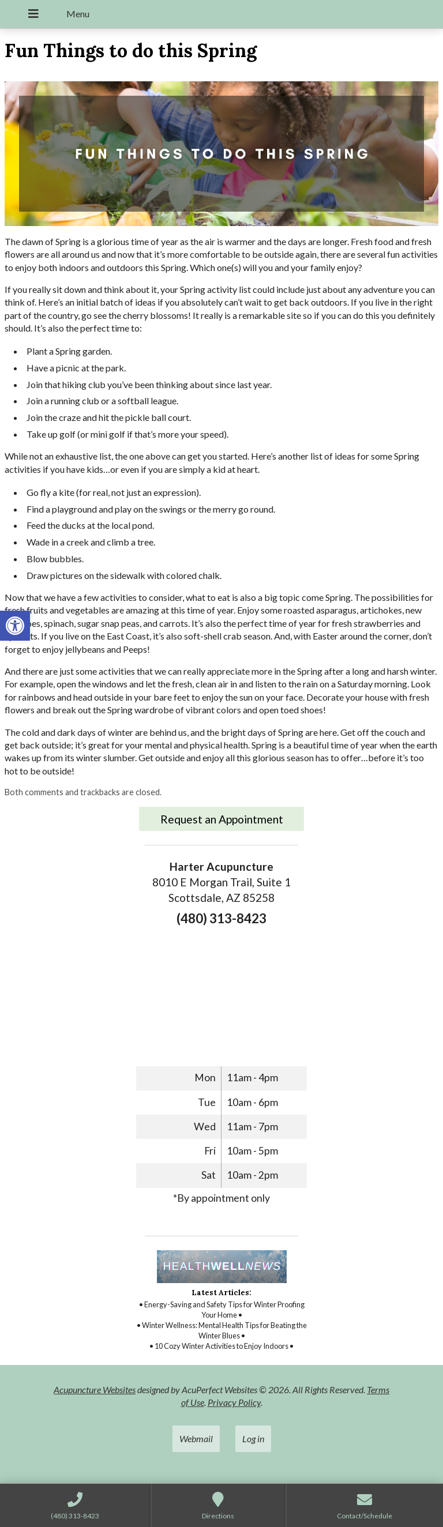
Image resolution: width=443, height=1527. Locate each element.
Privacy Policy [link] (234, 1402)
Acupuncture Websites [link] (95, 1389)
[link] (15, 626)
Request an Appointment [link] (221, 819)
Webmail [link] (196, 1438)
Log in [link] (253, 1438)
